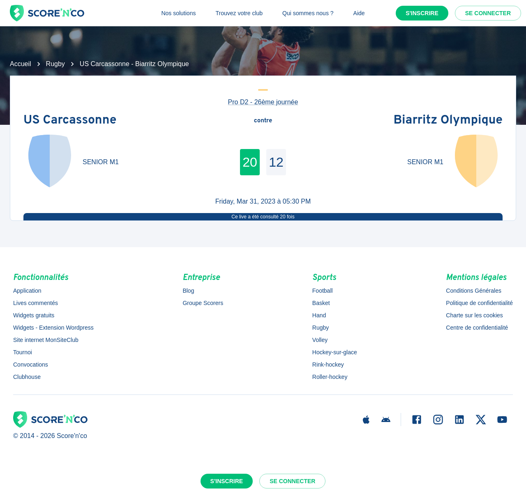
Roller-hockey (330, 377)
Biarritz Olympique (448, 121)
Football (322, 290)
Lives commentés (35, 303)
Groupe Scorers (202, 303)
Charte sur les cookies (474, 315)
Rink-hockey (328, 364)
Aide (359, 13)
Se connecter (488, 13)
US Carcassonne (69, 121)
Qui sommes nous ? (308, 13)
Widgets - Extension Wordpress (53, 327)
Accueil (20, 63)
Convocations (30, 364)
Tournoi (22, 352)
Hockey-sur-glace (334, 352)
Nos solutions (178, 13)
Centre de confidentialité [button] (477, 327)
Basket (321, 303)
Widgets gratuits (33, 315)
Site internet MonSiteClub (45, 340)
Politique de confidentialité (479, 303)
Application (27, 290)
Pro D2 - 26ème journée (263, 102)
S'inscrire (422, 13)
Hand (319, 315)
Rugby (55, 63)
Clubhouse (27, 377)
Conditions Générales (473, 290)
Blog (188, 290)
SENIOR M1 (101, 161)
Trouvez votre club (239, 13)
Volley (320, 340)
